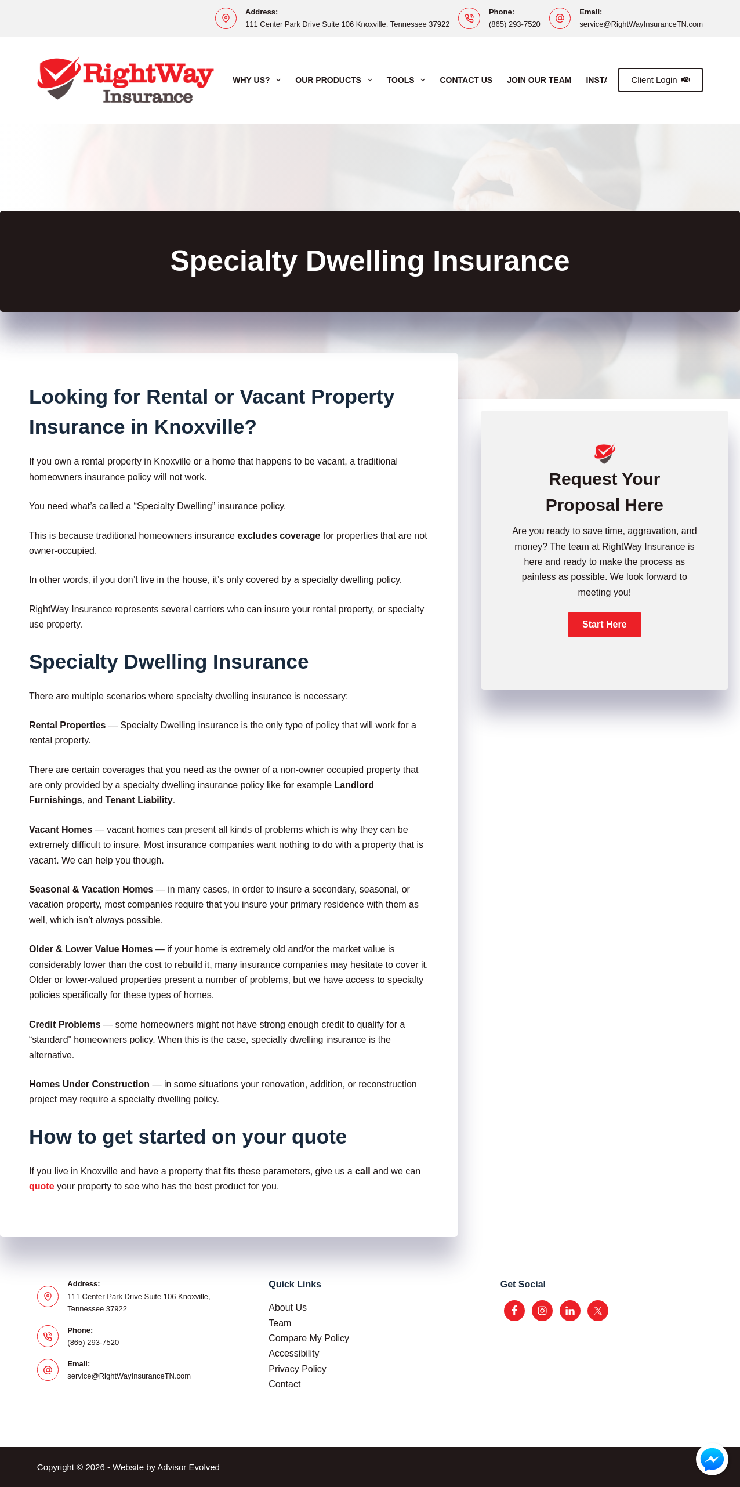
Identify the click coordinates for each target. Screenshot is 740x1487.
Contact (284, 1384)
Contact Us (466, 80)
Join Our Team (539, 80)
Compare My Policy (309, 1338)
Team (280, 1323)
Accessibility (294, 1353)
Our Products (335, 80)
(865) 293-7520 (515, 24)
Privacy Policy (298, 1369)
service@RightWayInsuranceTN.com (641, 24)
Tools (408, 80)
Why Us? (259, 80)
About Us (288, 1307)
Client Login (660, 80)
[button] (604, 624)
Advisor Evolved (188, 1467)
